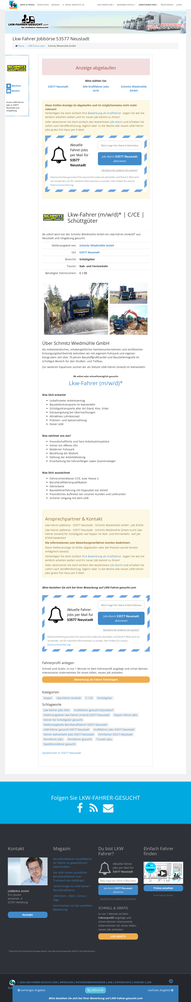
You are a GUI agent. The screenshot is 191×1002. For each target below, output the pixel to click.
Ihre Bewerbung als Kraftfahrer (101, 556)
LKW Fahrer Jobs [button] (105, 4)
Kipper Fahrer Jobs (125, 715)
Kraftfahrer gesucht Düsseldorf (93, 710)
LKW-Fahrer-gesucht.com (126, 998)
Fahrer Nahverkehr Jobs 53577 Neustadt (69, 734)
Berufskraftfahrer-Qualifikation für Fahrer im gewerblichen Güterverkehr (72, 863)
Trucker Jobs (104, 739)
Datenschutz (123, 982)
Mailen (13, 91)
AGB (110, 982)
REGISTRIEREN (167, 4)
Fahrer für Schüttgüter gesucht (63, 720)
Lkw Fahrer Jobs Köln (57, 710)
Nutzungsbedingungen (90, 982)
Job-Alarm (116, 122)
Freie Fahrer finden (163, 895)
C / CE (89, 698)
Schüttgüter (104, 698)
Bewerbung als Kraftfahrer (104, 113)
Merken (13, 86)
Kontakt (139, 982)
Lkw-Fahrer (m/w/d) (69, 698)
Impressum (66, 982)
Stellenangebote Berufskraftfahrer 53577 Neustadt (75, 724)
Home (21, 45)
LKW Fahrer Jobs (36, 45)
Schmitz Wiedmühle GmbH (96, 245)
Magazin (55, 4)
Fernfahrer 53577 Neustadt (115, 734)
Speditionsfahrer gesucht (59, 744)
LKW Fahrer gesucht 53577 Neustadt (66, 729)
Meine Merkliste (73, 4)
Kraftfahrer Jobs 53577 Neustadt (114, 729)
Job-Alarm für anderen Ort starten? (120, 170)
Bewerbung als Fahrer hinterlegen (96, 679)
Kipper (48, 698)
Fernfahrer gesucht (80, 739)
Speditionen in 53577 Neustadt (61, 753)
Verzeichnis (43, 4)
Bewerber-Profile (126, 4)
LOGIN (179, 4)
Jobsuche (95, 990)
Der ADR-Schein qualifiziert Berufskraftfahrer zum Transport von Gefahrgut (70, 876)
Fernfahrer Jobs (53, 739)
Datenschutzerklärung (61, 184)
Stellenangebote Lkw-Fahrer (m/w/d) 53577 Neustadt (76, 715)
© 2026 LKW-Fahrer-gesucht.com (33, 982)
